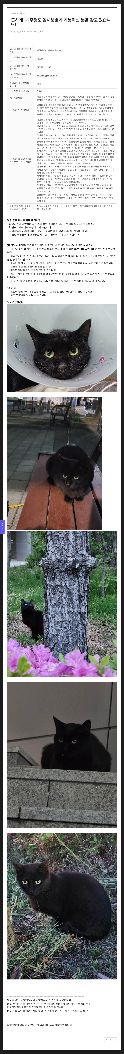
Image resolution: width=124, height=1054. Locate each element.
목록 (2, 527)
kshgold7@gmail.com (47, 76)
